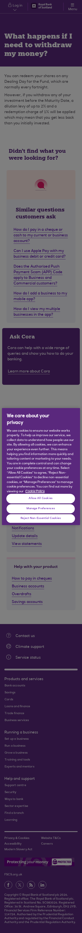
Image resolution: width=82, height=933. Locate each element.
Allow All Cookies (41, 498)
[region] (41, 466)
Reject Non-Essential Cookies (41, 518)
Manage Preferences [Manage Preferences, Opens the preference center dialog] (40, 508)
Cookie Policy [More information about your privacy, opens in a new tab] (35, 491)
